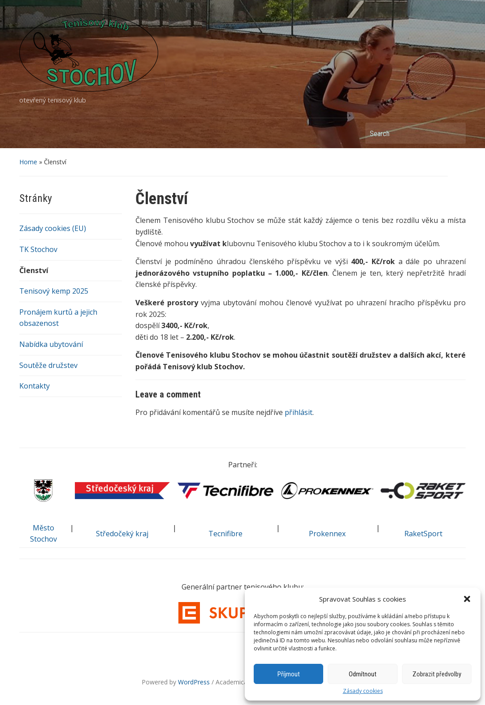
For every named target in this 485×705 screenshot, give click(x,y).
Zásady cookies (363, 691)
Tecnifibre (225, 533)
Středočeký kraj (122, 533)
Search (454, 133)
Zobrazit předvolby (436, 674)
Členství (33, 270)
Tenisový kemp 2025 (53, 291)
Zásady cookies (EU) (52, 228)
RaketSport (423, 533)
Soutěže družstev (48, 365)
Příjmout (288, 674)
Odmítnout (363, 674)
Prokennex (327, 533)
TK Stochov (38, 249)
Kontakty (34, 386)
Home (28, 162)
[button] (467, 598)
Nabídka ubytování (51, 344)
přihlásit (298, 412)
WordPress (194, 682)
